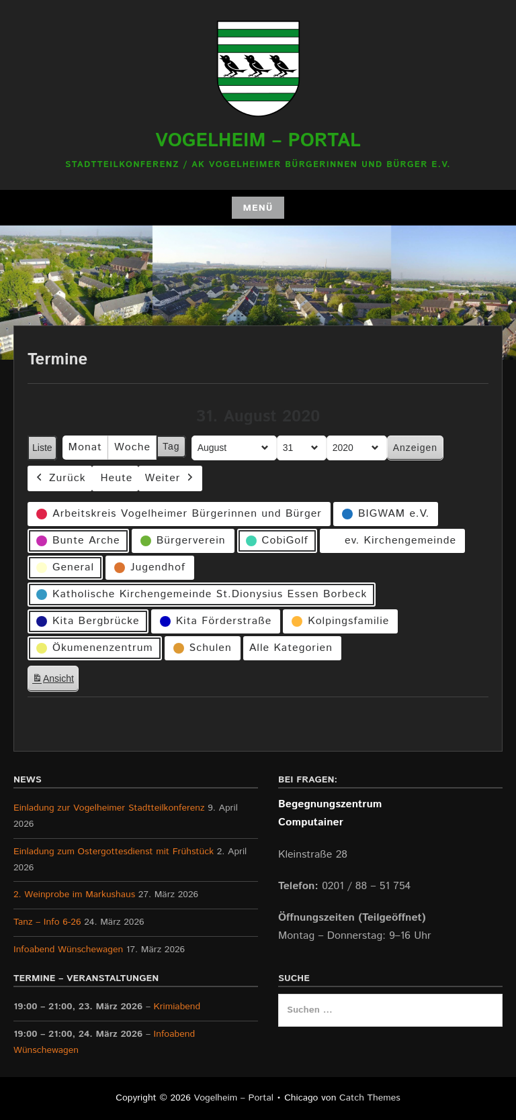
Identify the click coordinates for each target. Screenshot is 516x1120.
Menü (258, 208)
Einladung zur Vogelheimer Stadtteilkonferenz (109, 808)
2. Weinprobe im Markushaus (74, 894)
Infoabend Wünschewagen (68, 949)
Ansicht (55, 680)
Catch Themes (369, 1098)
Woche (132, 447)
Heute (117, 478)
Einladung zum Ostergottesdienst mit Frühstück (113, 851)
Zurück (60, 478)
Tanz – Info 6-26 (47, 922)
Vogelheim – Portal (258, 141)
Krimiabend (177, 1006)
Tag (171, 446)
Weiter (170, 478)
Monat (85, 447)
